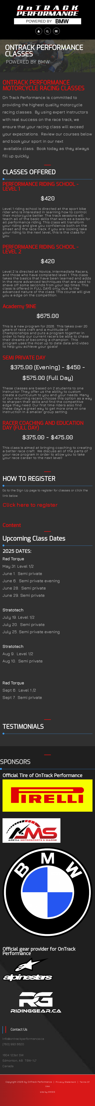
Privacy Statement (66, 1082)
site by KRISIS (47, 1091)
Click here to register (30, 504)
